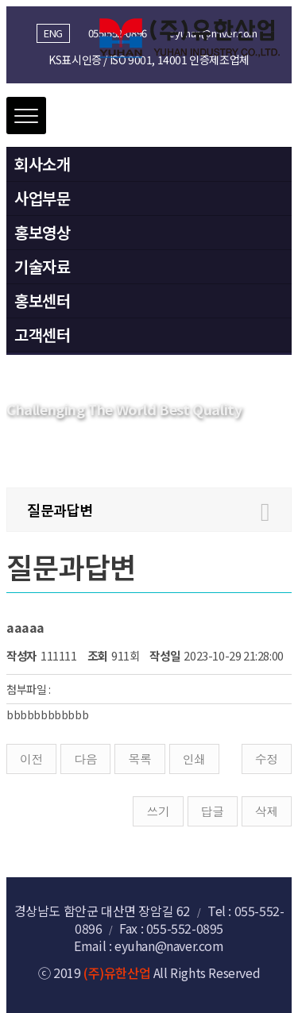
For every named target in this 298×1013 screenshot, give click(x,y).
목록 (139, 758)
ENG (53, 32)
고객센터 (42, 334)
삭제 (266, 811)
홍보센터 (42, 300)
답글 (212, 811)
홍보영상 (42, 232)
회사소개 (42, 163)
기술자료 (42, 266)
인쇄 (194, 758)
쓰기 (157, 811)
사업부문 (42, 198)
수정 (266, 758)
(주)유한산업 (116, 972)
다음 (85, 758)
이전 (31, 758)
